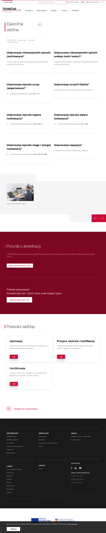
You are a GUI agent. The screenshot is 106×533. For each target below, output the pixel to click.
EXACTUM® (10, 438)
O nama (64, 11)
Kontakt (74, 11)
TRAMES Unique (11, 432)
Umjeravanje (42, 427)
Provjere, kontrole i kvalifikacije (48, 434)
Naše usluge (41, 11)
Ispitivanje (42, 430)
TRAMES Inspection (12, 435)
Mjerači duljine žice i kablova (15, 441)
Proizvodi (28, 11)
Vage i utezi (10, 445)
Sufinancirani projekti (73, 2)
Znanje (53, 11)
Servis (40, 437)
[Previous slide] (102, 218)
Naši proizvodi (12, 428)
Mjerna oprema (11, 448)
